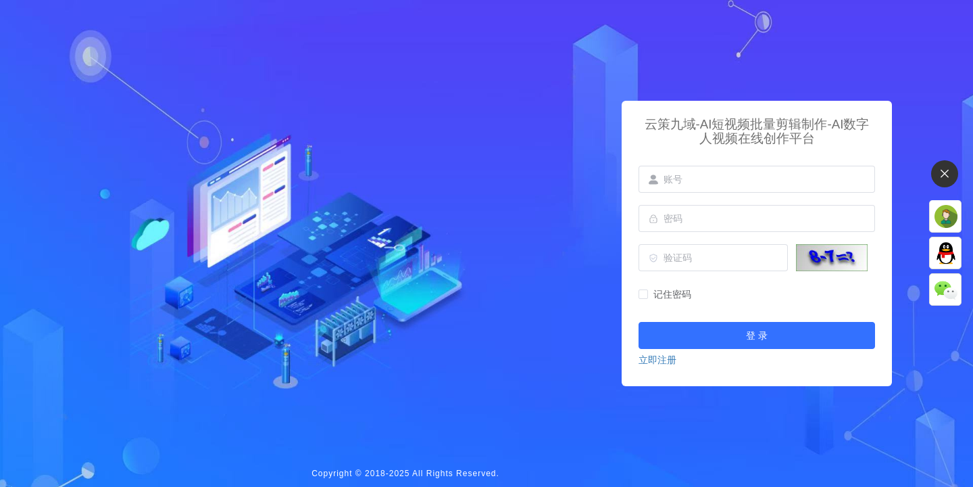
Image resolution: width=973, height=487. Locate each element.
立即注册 (657, 359)
